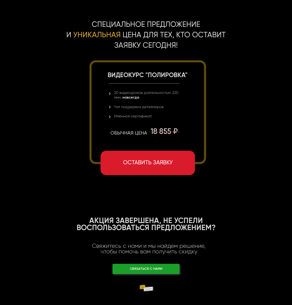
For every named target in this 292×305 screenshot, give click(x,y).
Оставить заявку (148, 163)
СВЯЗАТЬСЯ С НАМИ (146, 269)
